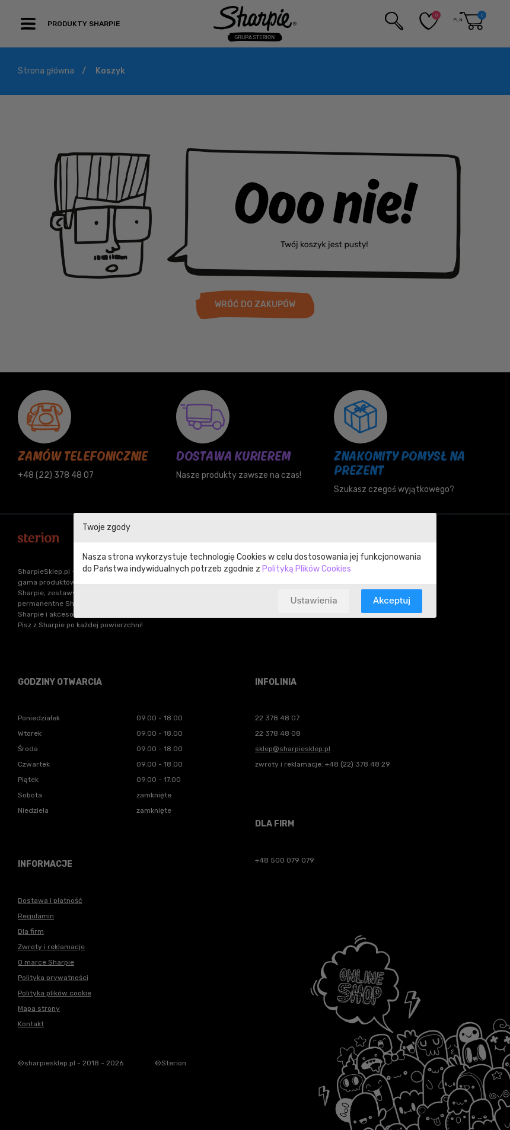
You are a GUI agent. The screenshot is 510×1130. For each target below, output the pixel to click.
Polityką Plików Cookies (306, 569)
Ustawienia (313, 600)
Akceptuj (391, 600)
